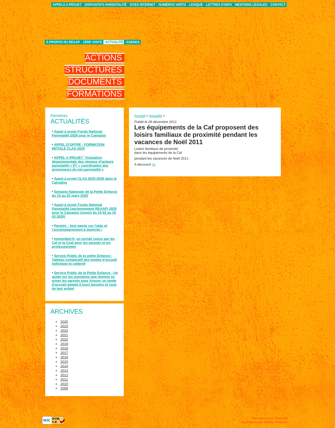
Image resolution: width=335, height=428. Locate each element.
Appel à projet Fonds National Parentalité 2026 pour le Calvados (79, 133)
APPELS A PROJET (67, 5)
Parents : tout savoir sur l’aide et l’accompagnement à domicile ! (79, 228)
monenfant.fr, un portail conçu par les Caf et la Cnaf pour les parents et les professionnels (83, 243)
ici (153, 164)
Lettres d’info (219, 5)
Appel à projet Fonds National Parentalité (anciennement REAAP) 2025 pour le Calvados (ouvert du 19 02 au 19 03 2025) (84, 210)
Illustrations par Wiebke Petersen (265, 422)
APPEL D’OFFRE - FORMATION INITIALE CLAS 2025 (78, 146)
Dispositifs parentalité (106, 5)
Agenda (133, 42)
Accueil (139, 116)
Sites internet (142, 5)
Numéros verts (172, 5)
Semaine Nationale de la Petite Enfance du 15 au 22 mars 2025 (84, 194)
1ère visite (92, 42)
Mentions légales (251, 5)
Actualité (114, 42)
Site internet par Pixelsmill (270, 418)
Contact (278, 5)
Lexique (196, 5)
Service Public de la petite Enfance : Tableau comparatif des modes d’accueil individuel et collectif (84, 260)
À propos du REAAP (63, 42)
